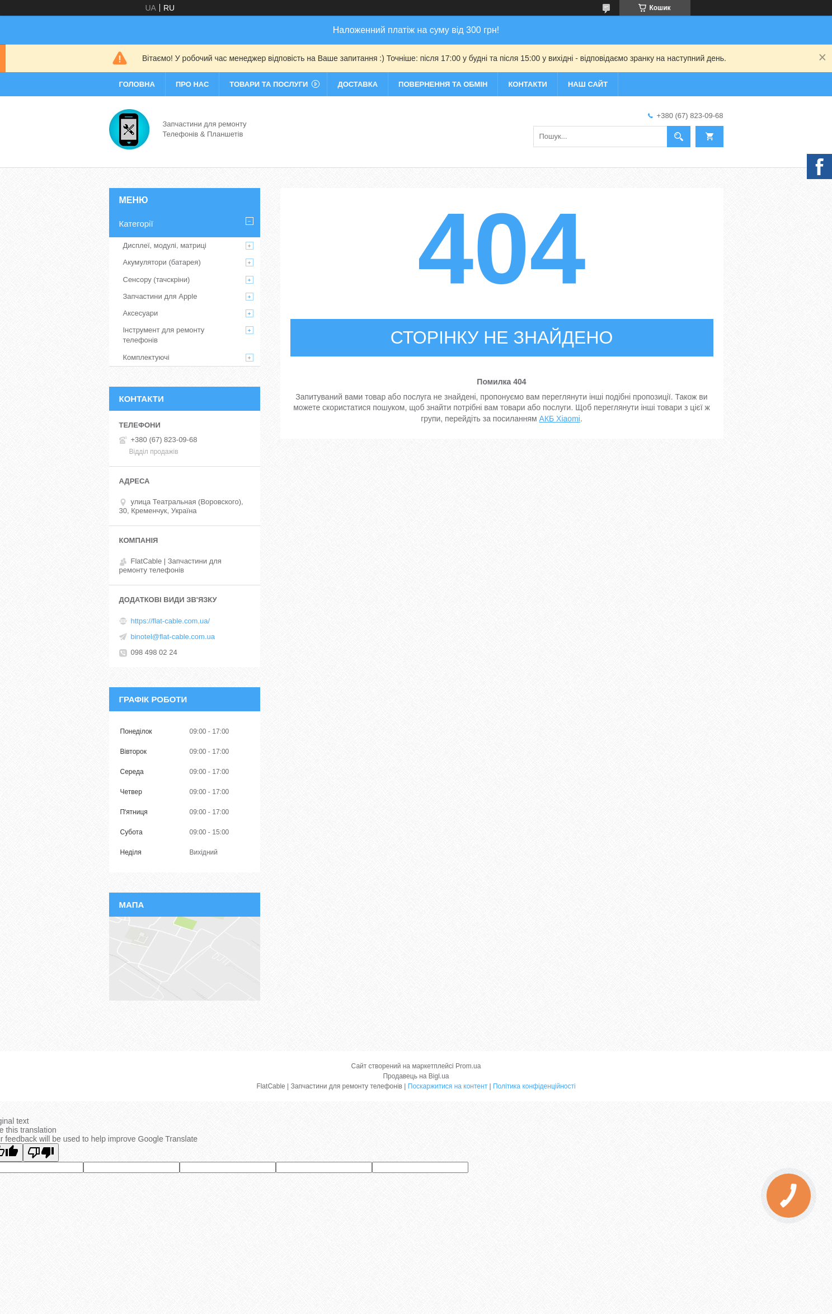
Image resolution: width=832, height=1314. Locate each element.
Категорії (136, 223)
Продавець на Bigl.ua (416, 1076)
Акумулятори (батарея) (162, 262)
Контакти (527, 84)
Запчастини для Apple (160, 296)
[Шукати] (678, 136)
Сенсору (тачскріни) (156, 279)
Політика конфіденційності (534, 1086)
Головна (137, 84)
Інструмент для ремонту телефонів (164, 335)
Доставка (357, 84)
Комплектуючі (146, 357)
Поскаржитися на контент (447, 1086)
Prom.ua (468, 1066)
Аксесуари (140, 313)
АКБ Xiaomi (559, 418)
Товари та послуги (268, 84)
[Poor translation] (41, 1152)
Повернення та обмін (442, 84)
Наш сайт (588, 84)
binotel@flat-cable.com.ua (173, 636)
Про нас (192, 84)
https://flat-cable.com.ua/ (170, 621)
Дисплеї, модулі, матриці (164, 245)
